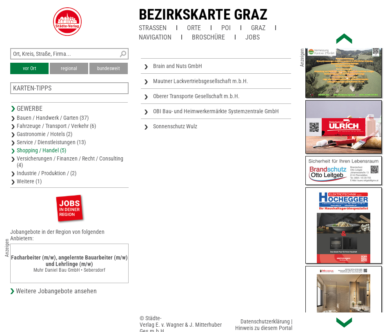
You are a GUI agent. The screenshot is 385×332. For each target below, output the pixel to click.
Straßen (153, 28)
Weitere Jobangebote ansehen (56, 291)
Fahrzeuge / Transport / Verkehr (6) (56, 126)
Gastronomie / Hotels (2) (44, 134)
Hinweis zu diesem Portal (263, 328)
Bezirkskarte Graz (203, 14)
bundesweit (108, 68)
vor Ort (29, 68)
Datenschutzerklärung (265, 321)
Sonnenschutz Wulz (175, 126)
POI (226, 28)
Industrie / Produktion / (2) (46, 173)
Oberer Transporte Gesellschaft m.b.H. (196, 96)
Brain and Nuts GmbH (177, 66)
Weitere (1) (29, 181)
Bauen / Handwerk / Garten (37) (53, 117)
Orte (194, 28)
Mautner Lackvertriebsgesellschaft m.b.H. (200, 81)
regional (69, 68)
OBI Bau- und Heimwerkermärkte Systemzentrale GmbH (216, 111)
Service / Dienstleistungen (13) (51, 142)
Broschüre (208, 37)
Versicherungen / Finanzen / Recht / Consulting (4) (70, 161)
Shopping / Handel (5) (41, 150)
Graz (258, 28)
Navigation (155, 37)
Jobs (252, 37)
